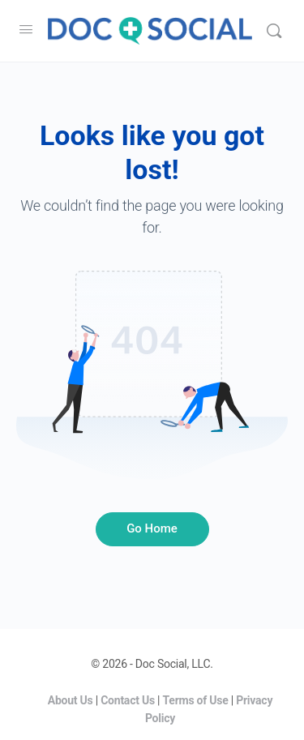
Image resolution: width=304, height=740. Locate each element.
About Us (70, 700)
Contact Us (128, 700)
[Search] (274, 31)
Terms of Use (196, 700)
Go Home (152, 528)
